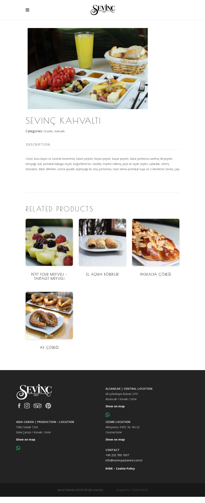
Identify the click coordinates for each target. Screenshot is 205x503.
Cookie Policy (125, 468)
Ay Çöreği (49, 347)
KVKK (109, 468)
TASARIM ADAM (139, 490)
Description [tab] (38, 144)
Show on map (115, 406)
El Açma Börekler (102, 274)
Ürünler (48, 131)
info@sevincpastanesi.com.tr (124, 460)
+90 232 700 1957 (117, 455)
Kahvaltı (59, 131)
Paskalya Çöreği (155, 274)
